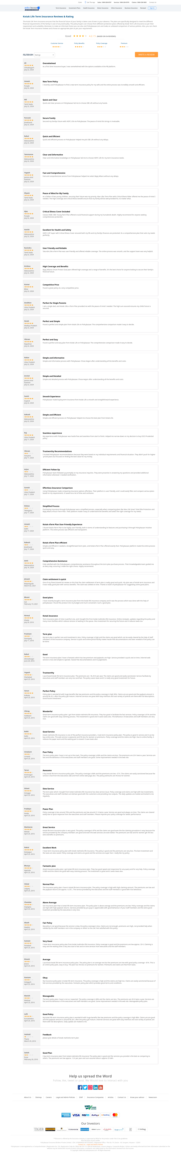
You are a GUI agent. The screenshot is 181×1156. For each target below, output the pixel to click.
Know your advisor (137, 1097)
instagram (90, 1087)
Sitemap (38, 1097)
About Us (27, 1097)
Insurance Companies (95, 1097)
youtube (100, 1087)
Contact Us (152, 2)
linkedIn (95, 1087)
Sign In (152, 8)
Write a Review (146, 54)
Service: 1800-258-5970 (121, 2)
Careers (49, 1097)
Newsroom (153, 1097)
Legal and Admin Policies (65, 1097)
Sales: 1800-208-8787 (104, 2)
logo (90, 1107)
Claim (80, 2)
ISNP (81, 1097)
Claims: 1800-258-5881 (139, 2)
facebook (80, 1087)
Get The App (91, 2)
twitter (85, 1087)
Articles (110, 1097)
